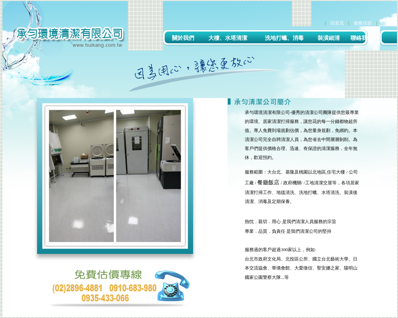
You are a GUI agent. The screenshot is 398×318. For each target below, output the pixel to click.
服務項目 (363, 23)
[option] (115, 176)
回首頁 (337, 23)
